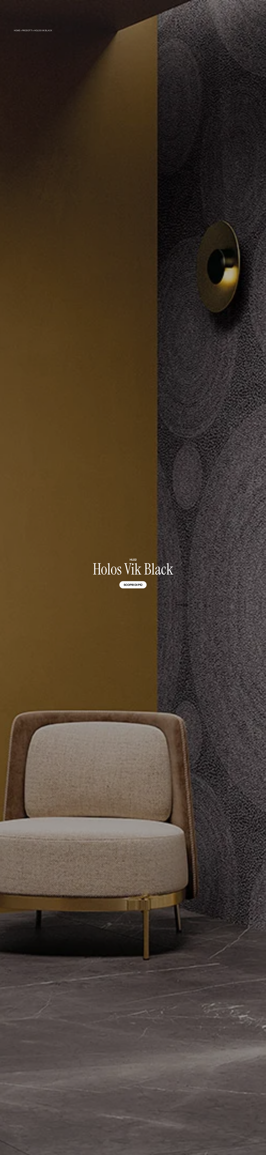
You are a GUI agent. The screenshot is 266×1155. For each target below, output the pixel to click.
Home (17, 30)
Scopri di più (133, 584)
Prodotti (27, 30)
